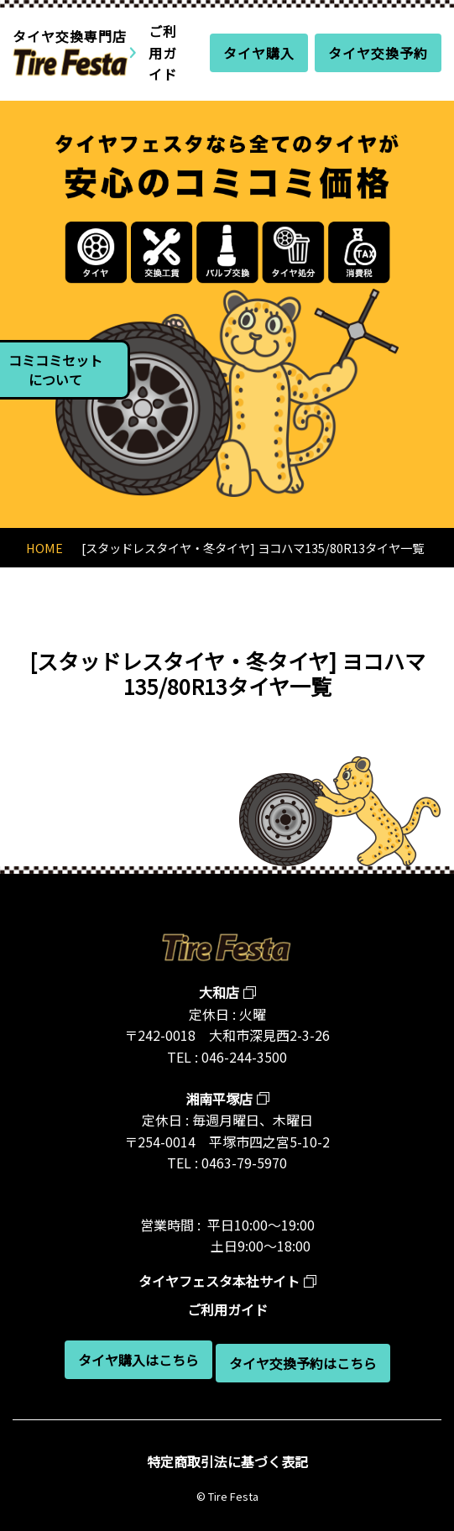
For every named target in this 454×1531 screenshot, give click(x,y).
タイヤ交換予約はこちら (303, 1363)
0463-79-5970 (244, 1162)
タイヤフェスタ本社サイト (219, 1281)
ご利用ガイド (163, 52)
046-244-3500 (244, 1057)
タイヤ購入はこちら (138, 1360)
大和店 (219, 992)
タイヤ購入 (259, 53)
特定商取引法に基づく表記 (227, 1461)
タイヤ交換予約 (378, 53)
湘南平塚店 (219, 1099)
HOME (44, 547)
